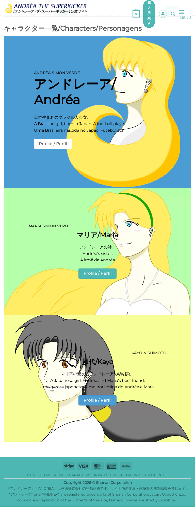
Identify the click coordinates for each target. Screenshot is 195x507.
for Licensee (155, 475)
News (59, 475)
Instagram (130, 475)
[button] (136, 14)
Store (46, 475)
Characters (78, 475)
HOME (32, 475)
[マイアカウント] (163, 14)
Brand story (105, 475)
